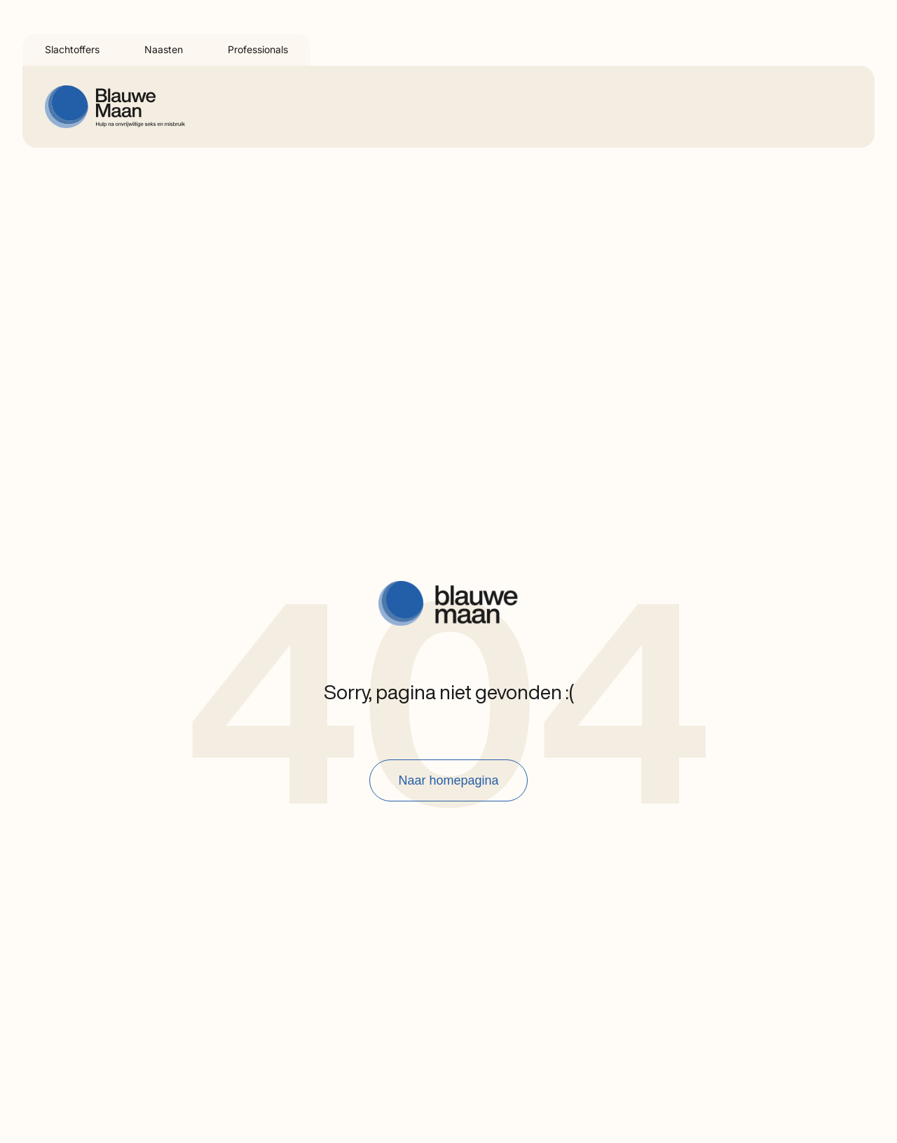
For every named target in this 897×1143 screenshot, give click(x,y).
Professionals (258, 49)
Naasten (163, 49)
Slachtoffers (72, 49)
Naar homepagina (448, 780)
